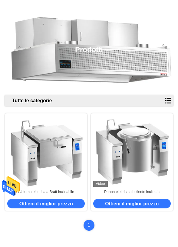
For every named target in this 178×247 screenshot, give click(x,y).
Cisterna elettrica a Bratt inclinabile (46, 192)
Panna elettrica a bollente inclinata (132, 192)
